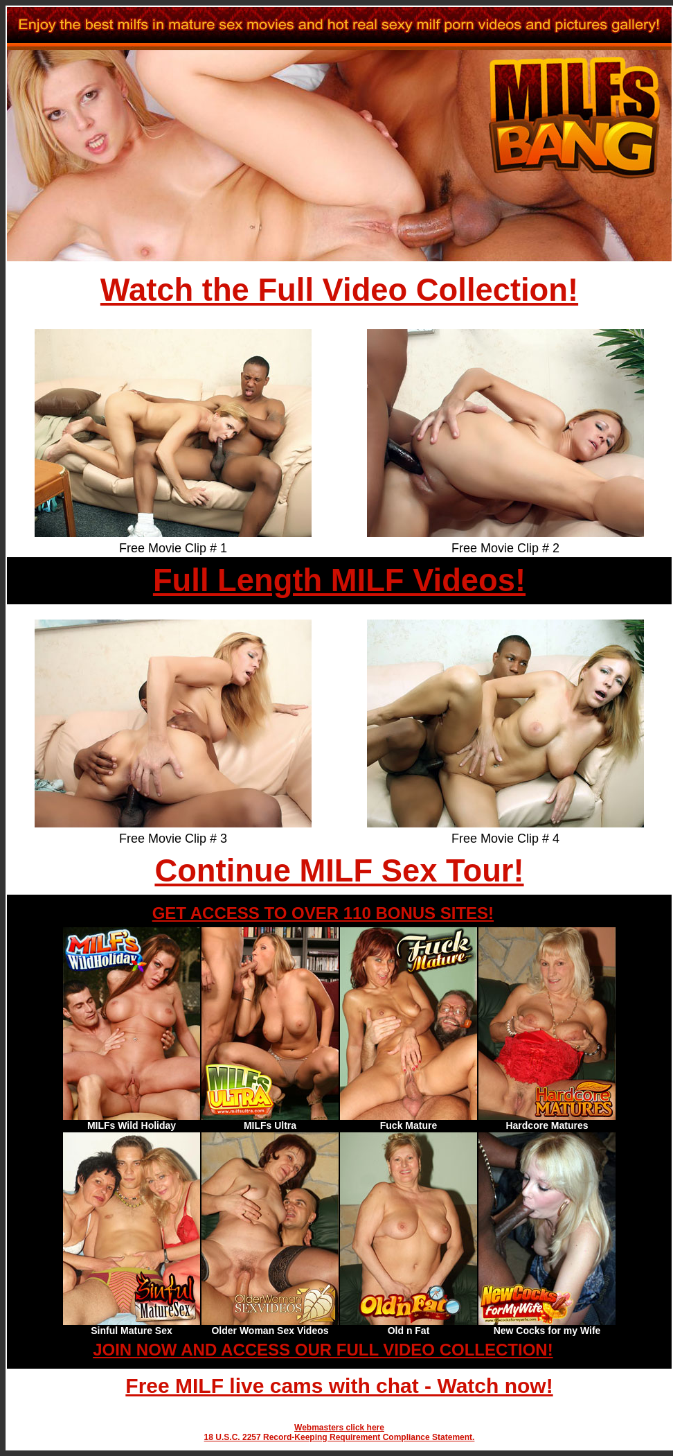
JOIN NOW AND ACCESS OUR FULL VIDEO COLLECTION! (323, 1349)
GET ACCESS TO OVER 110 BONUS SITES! (323, 913)
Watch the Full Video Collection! (339, 290)
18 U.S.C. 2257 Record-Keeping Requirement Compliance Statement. (339, 1437)
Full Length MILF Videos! (339, 580)
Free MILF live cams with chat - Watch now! (339, 1385)
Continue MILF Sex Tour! (338, 870)
